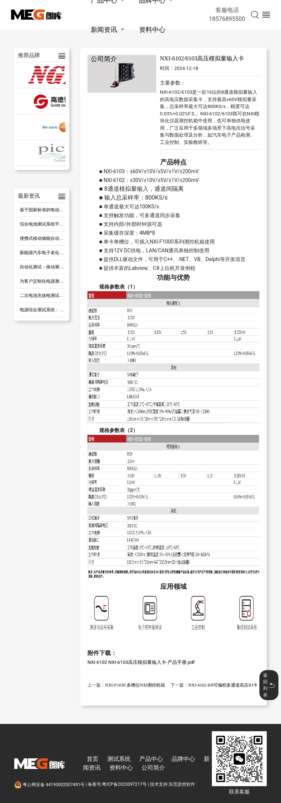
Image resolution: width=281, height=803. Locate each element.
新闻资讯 (104, 29)
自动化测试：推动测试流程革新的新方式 (59, 266)
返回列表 (269, 685)
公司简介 (104, 59)
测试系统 (119, 758)
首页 (92, 758)
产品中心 (151, 758)
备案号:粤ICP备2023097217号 (117, 784)
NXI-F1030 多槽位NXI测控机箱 (135, 685)
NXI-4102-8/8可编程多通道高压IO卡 (222, 685)
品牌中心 (183, 758)
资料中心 (152, 29)
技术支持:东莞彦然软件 (172, 784)
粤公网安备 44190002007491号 (50, 784)
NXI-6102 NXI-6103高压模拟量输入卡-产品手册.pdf (141, 662)
